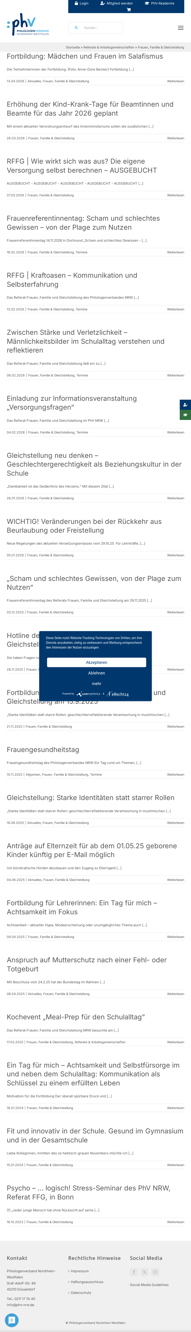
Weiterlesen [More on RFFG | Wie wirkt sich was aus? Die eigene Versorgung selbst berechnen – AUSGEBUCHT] (175, 195)
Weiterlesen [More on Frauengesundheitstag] (175, 774)
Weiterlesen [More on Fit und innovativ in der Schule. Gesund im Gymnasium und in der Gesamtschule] (175, 1165)
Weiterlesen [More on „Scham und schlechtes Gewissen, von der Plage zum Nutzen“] (175, 612)
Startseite (73, 47)
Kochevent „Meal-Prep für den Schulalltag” (76, 1017)
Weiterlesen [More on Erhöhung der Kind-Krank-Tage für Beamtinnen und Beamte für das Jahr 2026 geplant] (175, 138)
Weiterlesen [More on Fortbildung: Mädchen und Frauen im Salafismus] (175, 81)
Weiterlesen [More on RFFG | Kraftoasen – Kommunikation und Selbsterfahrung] (175, 309)
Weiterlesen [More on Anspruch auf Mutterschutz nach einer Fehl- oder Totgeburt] (175, 994)
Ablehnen (96, 672)
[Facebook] (134, 1272)
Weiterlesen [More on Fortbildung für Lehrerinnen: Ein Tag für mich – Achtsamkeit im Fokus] (175, 937)
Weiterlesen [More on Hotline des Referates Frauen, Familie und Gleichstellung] (175, 669)
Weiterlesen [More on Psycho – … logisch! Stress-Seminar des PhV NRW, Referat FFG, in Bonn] (175, 1222)
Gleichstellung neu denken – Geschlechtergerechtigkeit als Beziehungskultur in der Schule (94, 464)
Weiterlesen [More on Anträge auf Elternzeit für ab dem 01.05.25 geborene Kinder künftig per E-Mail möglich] (175, 880)
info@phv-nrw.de (20, 1305)
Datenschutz (81, 1293)
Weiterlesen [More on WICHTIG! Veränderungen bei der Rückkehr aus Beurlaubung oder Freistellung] (175, 555)
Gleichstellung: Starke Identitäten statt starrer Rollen (91, 797)
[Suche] (74, 27)
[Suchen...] (95, 27)
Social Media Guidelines (149, 1285)
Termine (81, 252)
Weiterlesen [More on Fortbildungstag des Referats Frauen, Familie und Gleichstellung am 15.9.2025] (175, 726)
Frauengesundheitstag (43, 749)
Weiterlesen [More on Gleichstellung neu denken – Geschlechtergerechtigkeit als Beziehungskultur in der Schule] (175, 498)
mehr (96, 683)
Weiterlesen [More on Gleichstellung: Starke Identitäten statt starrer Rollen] (175, 823)
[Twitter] (145, 1272)
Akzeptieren (96, 662)
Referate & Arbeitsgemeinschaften (109, 47)
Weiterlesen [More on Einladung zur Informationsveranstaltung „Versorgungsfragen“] (175, 432)
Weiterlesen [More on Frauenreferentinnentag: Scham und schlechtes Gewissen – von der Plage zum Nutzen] (175, 252)
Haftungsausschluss (87, 1282)
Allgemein (33, 774)
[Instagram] (155, 1272)
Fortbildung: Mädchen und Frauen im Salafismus (85, 56)
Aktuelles (34, 81)
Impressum (80, 1271)
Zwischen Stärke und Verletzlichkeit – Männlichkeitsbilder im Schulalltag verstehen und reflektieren (86, 341)
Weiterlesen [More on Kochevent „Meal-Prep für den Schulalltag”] (175, 1042)
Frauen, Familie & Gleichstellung (66, 81)
